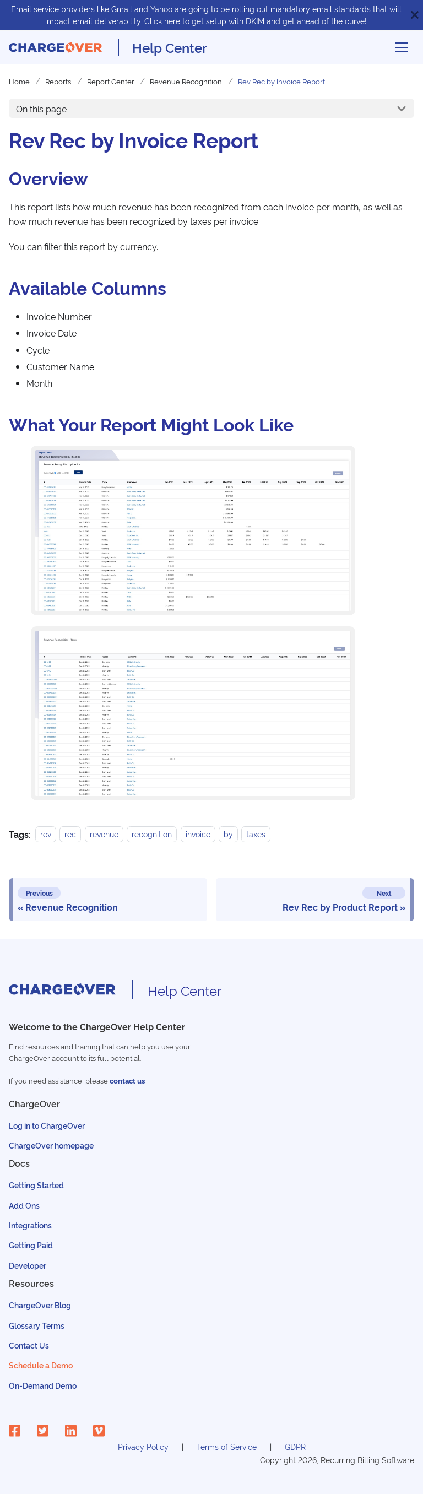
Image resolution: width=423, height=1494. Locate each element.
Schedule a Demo (41, 1365)
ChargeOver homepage (51, 1145)
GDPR (295, 1446)
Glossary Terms (36, 1325)
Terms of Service (227, 1446)
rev (45, 834)
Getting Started (36, 1184)
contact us (127, 1080)
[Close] (414, 15)
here (172, 20)
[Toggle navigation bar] (401, 47)
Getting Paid (31, 1244)
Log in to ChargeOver (47, 1125)
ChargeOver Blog (40, 1305)
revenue (104, 834)
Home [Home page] (19, 81)
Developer (27, 1265)
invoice (198, 834)
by (228, 834)
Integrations (30, 1225)
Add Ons (24, 1205)
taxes (255, 834)
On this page (41, 108)
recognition (152, 834)
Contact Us (29, 1345)
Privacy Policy (143, 1446)
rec (70, 834)
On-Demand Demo (43, 1385)
